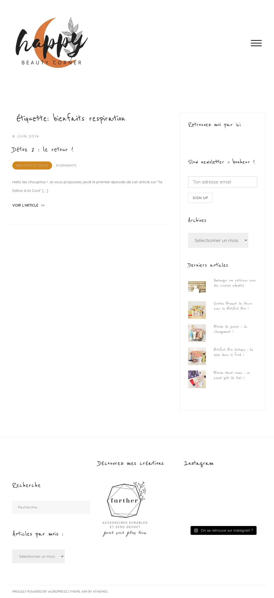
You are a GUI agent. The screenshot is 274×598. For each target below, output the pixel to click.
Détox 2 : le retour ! (43, 149)
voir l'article (28, 205)
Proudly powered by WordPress (39, 591)
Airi (84, 591)
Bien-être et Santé (32, 165)
